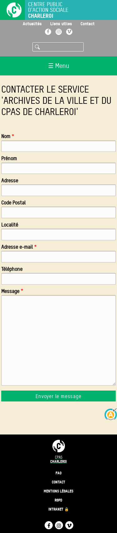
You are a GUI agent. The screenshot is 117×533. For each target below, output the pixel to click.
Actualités (32, 23)
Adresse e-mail (17, 247)
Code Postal (13, 203)
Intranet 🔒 (58, 509)
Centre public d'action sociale (48, 10)
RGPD (58, 500)
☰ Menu (58, 66)
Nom (5, 136)
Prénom (9, 158)
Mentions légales (58, 491)
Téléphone (11, 269)
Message (10, 291)
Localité (9, 225)
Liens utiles (61, 23)
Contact (87, 23)
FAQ (58, 473)
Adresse (9, 181)
